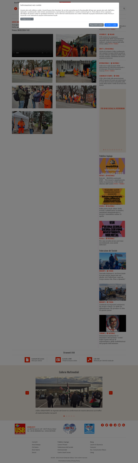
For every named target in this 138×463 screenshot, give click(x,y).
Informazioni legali (50, 15)
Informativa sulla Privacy (104, 13)
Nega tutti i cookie (96, 25)
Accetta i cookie (111, 25)
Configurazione (26, 19)
